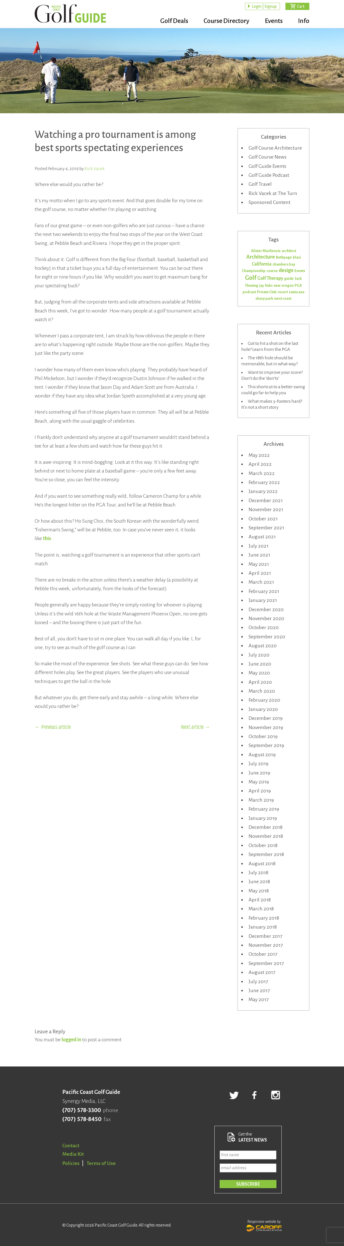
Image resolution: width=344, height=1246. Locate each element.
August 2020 (263, 645)
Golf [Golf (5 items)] (250, 278)
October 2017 (263, 954)
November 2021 (266, 509)
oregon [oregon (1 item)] (287, 286)
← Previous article (53, 727)
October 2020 (264, 627)
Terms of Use (101, 1163)
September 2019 (266, 745)
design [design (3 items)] (286, 270)
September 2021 (266, 527)
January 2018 (263, 927)
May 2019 (259, 781)
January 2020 (263, 709)
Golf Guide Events (267, 166)
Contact (70, 1145)
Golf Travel (260, 184)
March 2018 (261, 908)
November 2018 (266, 836)
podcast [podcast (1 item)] (249, 292)
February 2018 (264, 918)
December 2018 (265, 827)
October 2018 (263, 845)
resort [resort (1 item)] (283, 292)
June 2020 (260, 664)
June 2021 (259, 555)
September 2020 (267, 636)
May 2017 (258, 999)
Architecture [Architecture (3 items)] (260, 257)
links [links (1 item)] (269, 286)
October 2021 (263, 518)
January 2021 (263, 600)
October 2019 (263, 736)
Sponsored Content (269, 202)
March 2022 (262, 473)
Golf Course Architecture (275, 148)
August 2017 (262, 972)
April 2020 (260, 682)
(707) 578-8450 (81, 1119)
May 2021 (259, 564)
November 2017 (266, 945)
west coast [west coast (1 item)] (282, 298)
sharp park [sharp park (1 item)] (264, 298)
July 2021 (258, 546)
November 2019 (266, 727)
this (47, 538)
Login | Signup (264, 6)
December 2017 (265, 936)
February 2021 (264, 591)
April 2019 (260, 790)
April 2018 (260, 899)
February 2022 (264, 482)
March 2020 (262, 691)
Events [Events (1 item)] (299, 271)
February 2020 (264, 700)
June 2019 (259, 772)
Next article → (195, 727)
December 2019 (266, 718)
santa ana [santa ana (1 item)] (296, 292)
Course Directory (224, 21)
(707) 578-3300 (81, 1110)
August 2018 (262, 863)
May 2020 (259, 672)
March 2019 (261, 800)
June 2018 (259, 881)
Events (273, 21)
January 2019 (263, 818)
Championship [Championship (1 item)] (253, 271)
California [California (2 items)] (261, 264)
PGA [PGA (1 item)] (298, 286)
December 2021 (266, 500)
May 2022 (259, 455)
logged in (71, 1039)
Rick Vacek (95, 168)
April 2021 (260, 573)
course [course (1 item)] (272, 271)
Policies (71, 1163)
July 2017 (258, 981)
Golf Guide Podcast (269, 175)
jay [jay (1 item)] (261, 286)
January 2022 (263, 491)
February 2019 (264, 809)
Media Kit (73, 1154)
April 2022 (260, 464)
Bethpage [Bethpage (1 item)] (284, 257)
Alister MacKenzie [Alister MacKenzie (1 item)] (266, 251)
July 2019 (258, 763)
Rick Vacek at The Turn (273, 193)
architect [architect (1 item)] (289, 251)
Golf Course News (267, 157)
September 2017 (266, 963)
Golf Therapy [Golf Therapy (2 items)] (270, 278)
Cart (300, 6)
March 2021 (261, 582)
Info (303, 21)
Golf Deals (171, 21)
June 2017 (259, 990)
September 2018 (266, 854)
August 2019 (262, 754)
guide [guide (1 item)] (289, 279)
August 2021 (262, 536)
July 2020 (259, 655)
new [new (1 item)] (277, 286)
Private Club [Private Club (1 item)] (267, 292)
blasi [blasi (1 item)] (297, 257)
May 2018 (259, 890)
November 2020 (266, 618)
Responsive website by (264, 1225)
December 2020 (266, 609)
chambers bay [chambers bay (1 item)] (283, 264)
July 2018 (258, 872)
